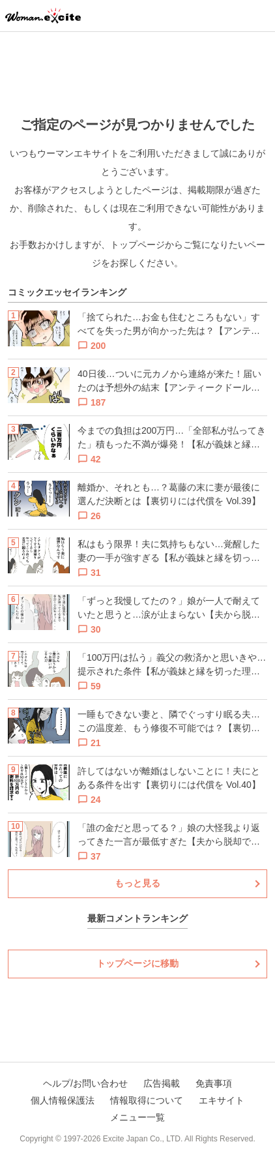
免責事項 (213, 1083)
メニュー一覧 (137, 1117)
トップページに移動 (137, 963)
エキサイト (221, 1100)
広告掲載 (161, 1083)
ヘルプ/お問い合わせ (85, 1083)
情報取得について (146, 1100)
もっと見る (137, 883)
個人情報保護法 (62, 1100)
